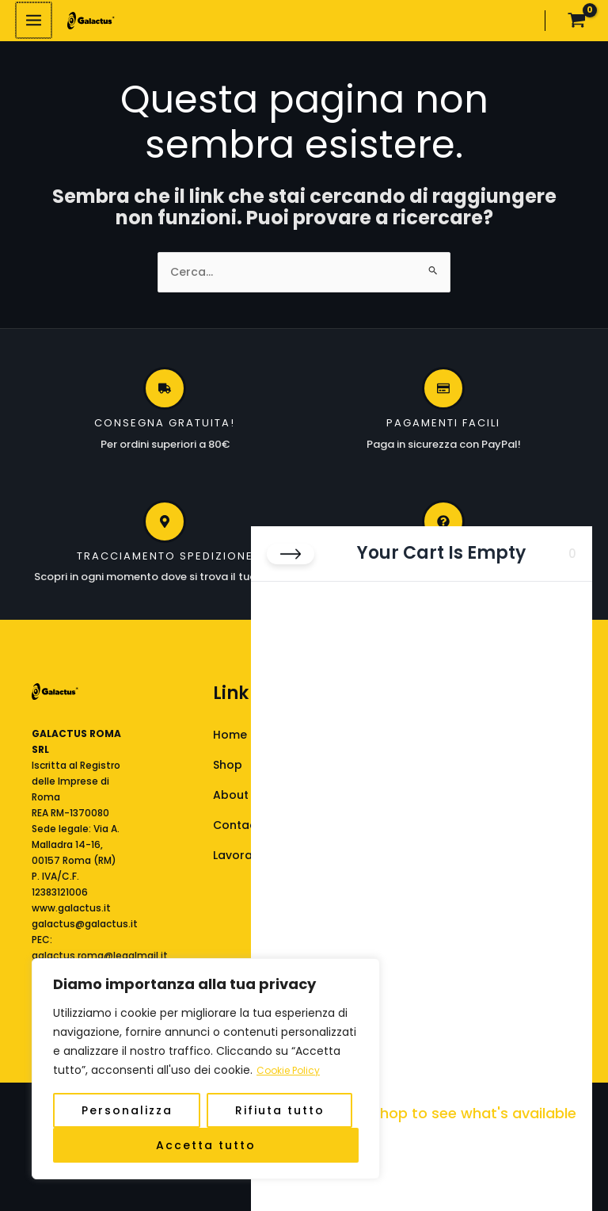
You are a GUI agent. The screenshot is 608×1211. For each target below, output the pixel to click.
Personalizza (127, 1110)
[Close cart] (290, 554)
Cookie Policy (292, 1071)
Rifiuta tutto (280, 1110)
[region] (206, 1069)
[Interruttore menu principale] (33, 24)
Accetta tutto (206, 1145)
